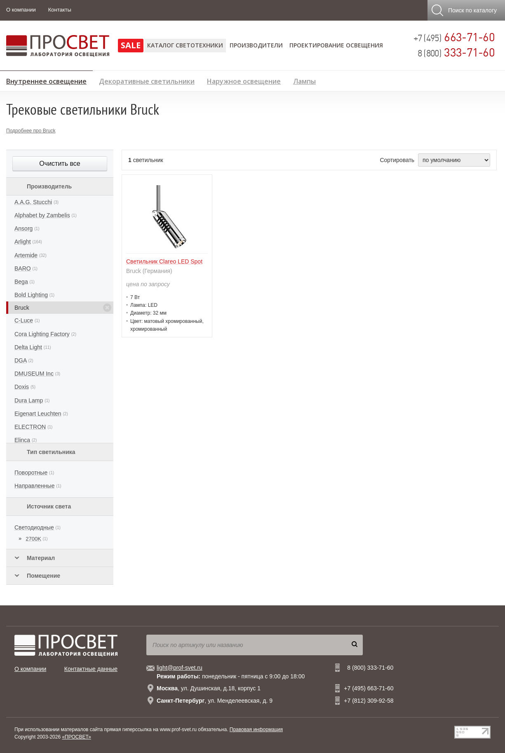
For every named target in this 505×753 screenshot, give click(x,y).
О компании (21, 10)
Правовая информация (256, 729)
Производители (256, 45)
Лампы (304, 80)
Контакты (59, 10)
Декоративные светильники (147, 80)
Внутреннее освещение (46, 80)
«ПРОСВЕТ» (76, 737)
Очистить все (59, 163)
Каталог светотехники (185, 45)
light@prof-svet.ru (179, 667)
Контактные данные (90, 669)
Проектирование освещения (336, 45)
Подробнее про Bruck (30, 131)
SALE (131, 45)
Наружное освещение (244, 80)
